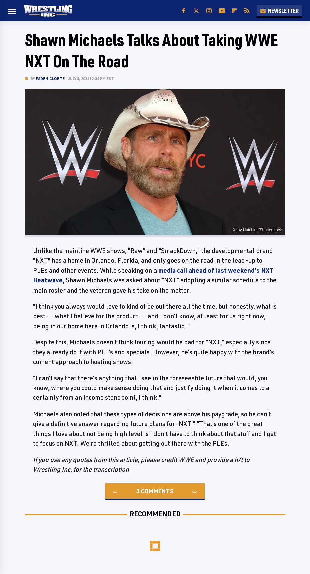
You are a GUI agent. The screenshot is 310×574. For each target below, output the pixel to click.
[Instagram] (209, 11)
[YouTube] (222, 11)
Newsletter (279, 10)
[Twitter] (196, 11)
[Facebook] (184, 11)
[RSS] (247, 11)
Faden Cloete (50, 78)
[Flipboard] (234, 11)
